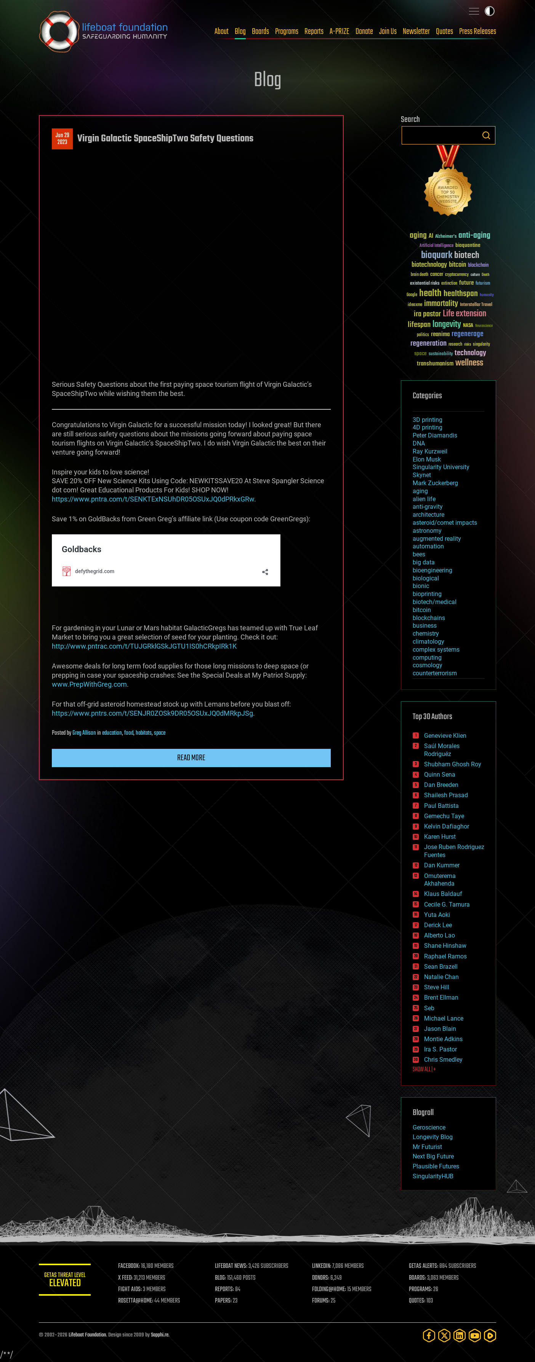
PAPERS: (224, 1301)
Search (486, 135)
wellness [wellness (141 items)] (469, 363)
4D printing (427, 427)
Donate (364, 31)
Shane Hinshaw (445, 945)
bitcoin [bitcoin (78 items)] (457, 265)
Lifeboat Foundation (87, 1335)
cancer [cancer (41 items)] (436, 275)
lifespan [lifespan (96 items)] (419, 324)
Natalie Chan (441, 977)
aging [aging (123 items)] (418, 235)
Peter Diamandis (435, 435)
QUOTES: (417, 1301)
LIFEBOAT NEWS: (232, 1266)
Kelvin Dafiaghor (446, 826)
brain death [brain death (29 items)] (419, 274)
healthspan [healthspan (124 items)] (461, 294)
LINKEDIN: (322, 1266)
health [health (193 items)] (430, 293)
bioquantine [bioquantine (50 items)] (468, 245)
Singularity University (441, 467)
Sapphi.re (159, 1335)
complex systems (436, 649)
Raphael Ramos (445, 956)
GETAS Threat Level (65, 1281)
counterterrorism (435, 673)
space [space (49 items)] (420, 353)
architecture (428, 514)
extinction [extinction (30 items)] (449, 283)
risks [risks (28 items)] (467, 344)
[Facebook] (429, 1335)
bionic (421, 586)
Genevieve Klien (445, 735)
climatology (428, 641)
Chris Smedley (443, 1059)
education (112, 733)
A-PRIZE (339, 31)
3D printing (427, 419)
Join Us (388, 31)
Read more (191, 758)
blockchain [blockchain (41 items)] (478, 266)
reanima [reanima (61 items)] (440, 334)
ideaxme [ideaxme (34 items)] (415, 305)
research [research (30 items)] (455, 344)
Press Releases (477, 31)
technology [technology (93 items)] (470, 353)
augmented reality (437, 538)
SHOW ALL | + (424, 1070)
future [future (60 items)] (466, 283)
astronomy (427, 530)
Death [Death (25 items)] (485, 275)
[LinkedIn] (459, 1335)
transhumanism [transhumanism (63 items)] (435, 363)
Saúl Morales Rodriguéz (442, 750)
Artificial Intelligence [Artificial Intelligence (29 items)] (436, 246)
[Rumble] (490, 1335)
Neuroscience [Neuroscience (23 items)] (484, 326)
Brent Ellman (441, 997)
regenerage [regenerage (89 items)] (468, 334)
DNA (419, 443)
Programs (286, 31)
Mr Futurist (427, 1146)
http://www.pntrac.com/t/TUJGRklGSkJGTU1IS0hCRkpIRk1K (144, 646)
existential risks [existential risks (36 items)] (424, 284)
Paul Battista (441, 805)
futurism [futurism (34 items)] (483, 284)
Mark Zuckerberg (435, 483)
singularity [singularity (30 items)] (481, 344)
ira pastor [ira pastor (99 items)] (427, 314)
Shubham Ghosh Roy (452, 764)
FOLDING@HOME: (330, 1290)
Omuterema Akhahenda (440, 880)
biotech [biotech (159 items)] (466, 255)
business (425, 625)
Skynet (422, 475)
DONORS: (321, 1278)
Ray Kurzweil (430, 451)
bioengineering (432, 570)
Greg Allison (84, 733)
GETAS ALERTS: (424, 1266)
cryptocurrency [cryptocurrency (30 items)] (457, 274)
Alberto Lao (439, 935)
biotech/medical (435, 602)
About (222, 31)
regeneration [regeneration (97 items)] (428, 343)
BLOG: (221, 1278)
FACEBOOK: (130, 1266)
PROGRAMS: (420, 1290)
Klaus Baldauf (443, 893)
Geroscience (429, 1127)
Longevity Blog (433, 1137)
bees (419, 554)
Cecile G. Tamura (447, 904)
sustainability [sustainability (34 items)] (441, 354)
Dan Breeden (441, 784)
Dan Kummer (442, 865)
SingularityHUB (433, 1176)
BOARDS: (417, 1278)
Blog (240, 31)
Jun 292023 (62, 139)
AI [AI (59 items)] (431, 236)
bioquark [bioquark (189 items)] (436, 255)
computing (427, 657)
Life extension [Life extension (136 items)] (464, 314)
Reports (314, 31)
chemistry (426, 633)
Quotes (444, 31)
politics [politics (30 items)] (423, 335)
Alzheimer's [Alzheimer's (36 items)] (446, 237)
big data (424, 562)
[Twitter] (444, 1335)
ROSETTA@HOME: (137, 1301)
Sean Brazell (441, 966)
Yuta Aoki (437, 914)
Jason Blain (440, 1028)
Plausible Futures (436, 1166)
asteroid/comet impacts (445, 522)
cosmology (427, 665)
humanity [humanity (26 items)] (487, 295)
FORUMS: (321, 1301)
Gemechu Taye (444, 816)
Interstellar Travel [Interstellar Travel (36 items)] (476, 305)
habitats (144, 733)
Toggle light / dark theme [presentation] (490, 11)
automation (428, 546)
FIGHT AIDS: (131, 1290)
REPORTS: (225, 1290)
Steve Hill (436, 987)
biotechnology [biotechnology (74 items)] (429, 265)
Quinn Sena (439, 774)
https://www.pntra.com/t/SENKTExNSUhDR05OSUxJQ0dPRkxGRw (153, 499)
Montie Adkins (443, 1039)
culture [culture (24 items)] (475, 275)
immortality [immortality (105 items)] (441, 303)
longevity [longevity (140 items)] (446, 325)
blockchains (429, 618)
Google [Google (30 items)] (412, 295)
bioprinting (427, 594)
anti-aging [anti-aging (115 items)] (474, 235)
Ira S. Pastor (440, 1049)
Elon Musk (427, 459)
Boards (260, 31)
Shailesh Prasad (446, 795)
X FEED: (127, 1278)
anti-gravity (428, 506)
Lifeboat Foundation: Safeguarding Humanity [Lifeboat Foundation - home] (103, 32)
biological (426, 578)
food (128, 733)
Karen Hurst (440, 836)
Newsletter (416, 31)
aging (420, 491)
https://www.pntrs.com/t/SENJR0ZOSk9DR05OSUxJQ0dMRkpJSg (152, 713)
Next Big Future (433, 1156)
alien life (424, 499)
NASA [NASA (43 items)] (468, 326)
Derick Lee (438, 925)
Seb (429, 1008)
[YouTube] (475, 1335)
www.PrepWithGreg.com (89, 684)
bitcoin (422, 610)
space (159, 733)
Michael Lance (443, 1018)
